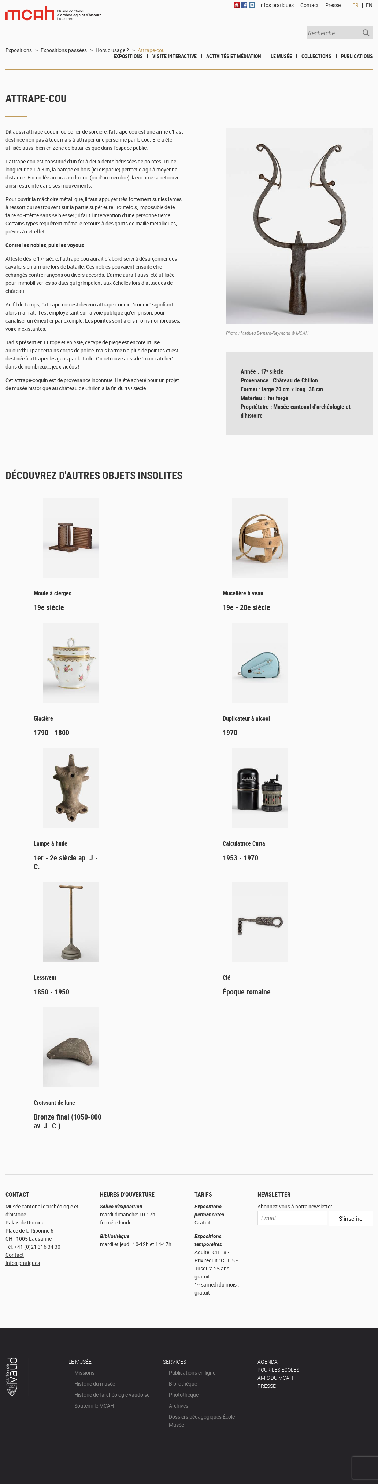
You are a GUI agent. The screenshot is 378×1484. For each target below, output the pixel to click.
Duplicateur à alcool (246, 718)
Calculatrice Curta (244, 843)
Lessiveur (45, 977)
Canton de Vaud (17, 1378)
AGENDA (267, 1361)
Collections (316, 55)
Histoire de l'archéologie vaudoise (111, 1394)
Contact (14, 1254)
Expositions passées (64, 50)
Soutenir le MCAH (94, 1405)
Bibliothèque (183, 1383)
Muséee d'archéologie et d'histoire (53, 17)
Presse (333, 4)
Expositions (128, 55)
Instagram (252, 5)
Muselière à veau (243, 593)
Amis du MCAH (275, 1377)
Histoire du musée (94, 1383)
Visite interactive (174, 55)
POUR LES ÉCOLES (278, 1369)
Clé (226, 977)
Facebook (244, 5)
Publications (357, 55)
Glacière (43, 718)
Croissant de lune (54, 1103)
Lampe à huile (50, 843)
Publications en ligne (192, 1372)
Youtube (237, 5)
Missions (84, 1372)
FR (355, 4)
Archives (178, 1405)
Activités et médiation (233, 55)
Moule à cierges (52, 593)
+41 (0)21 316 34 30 (37, 1246)
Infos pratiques (22, 1262)
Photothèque (184, 1394)
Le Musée (281, 55)
